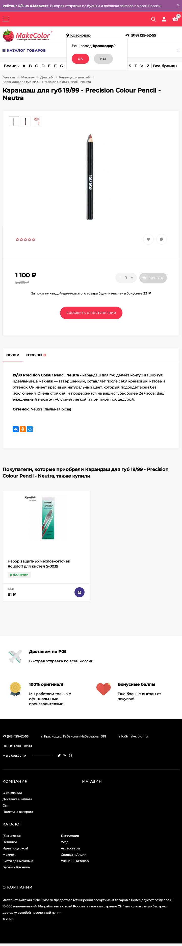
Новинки (10, 842)
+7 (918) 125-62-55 (140, 35)
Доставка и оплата (17, 799)
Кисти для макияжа (18, 861)
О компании (12, 793)
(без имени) (12, 836)
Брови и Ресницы (16, 867)
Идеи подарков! (15, 848)
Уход (64, 842)
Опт (6, 805)
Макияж (27, 77)
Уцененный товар (75, 861)
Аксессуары (70, 848)
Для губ (46, 77)
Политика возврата (18, 812)
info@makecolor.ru (133, 736)
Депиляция (70, 836)
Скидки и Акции (73, 854)
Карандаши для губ (74, 77)
